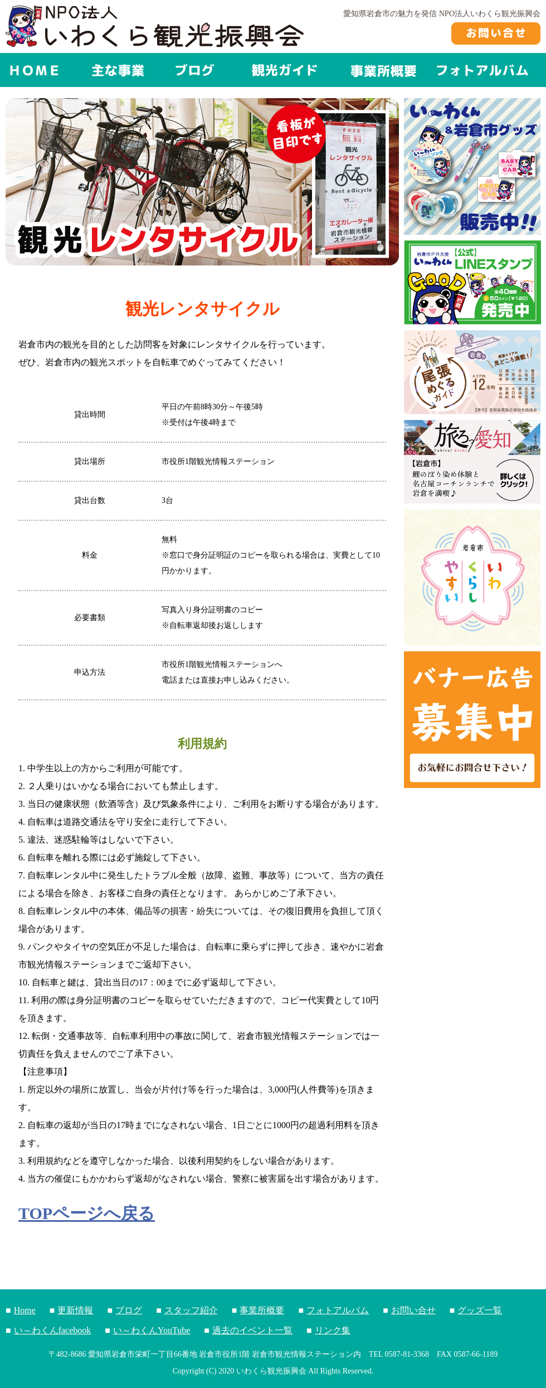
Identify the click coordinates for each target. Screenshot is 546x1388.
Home (25, 1310)
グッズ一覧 (479, 1310)
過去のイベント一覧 (252, 1330)
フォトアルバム (337, 1310)
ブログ (128, 1310)
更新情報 (75, 1310)
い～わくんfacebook (52, 1330)
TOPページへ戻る (86, 1213)
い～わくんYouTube (151, 1330)
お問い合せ (413, 1310)
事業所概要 (262, 1310)
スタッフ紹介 (191, 1310)
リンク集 (332, 1330)
